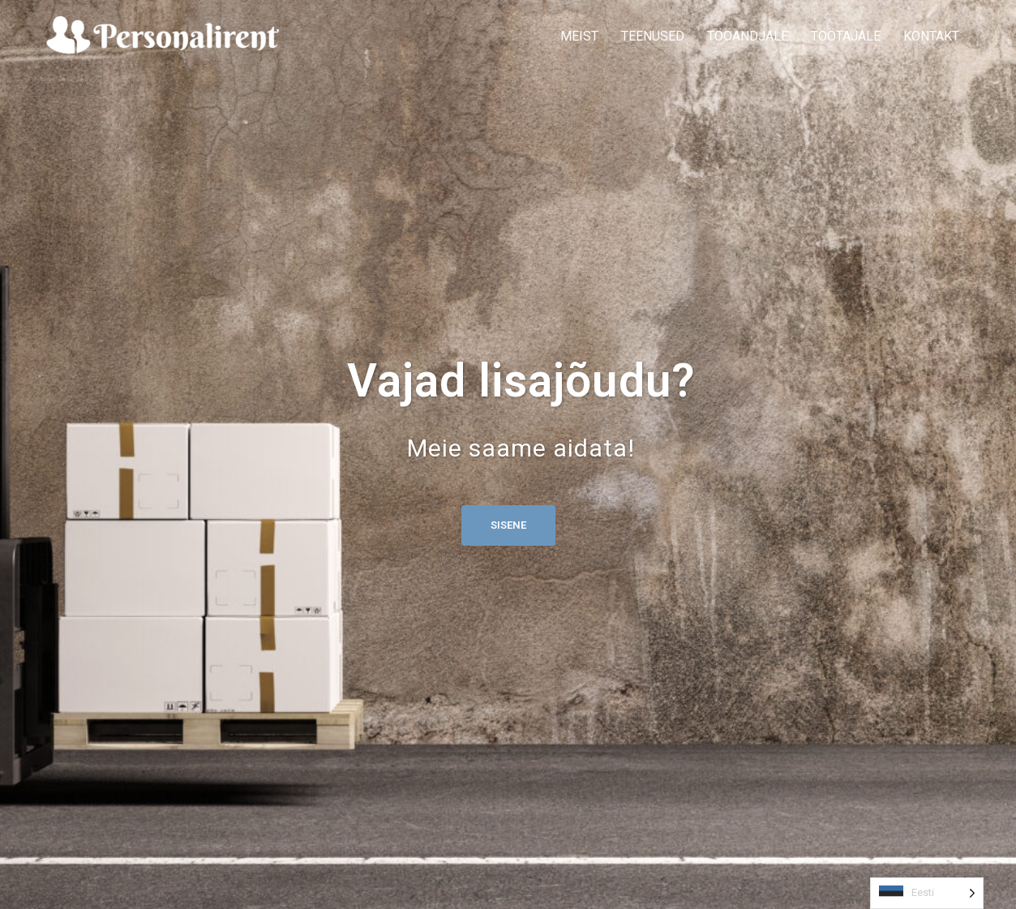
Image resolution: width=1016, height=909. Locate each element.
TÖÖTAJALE (846, 36)
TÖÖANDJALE (747, 36)
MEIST (579, 36)
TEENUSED (652, 36)
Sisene (508, 525)
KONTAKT (931, 36)
